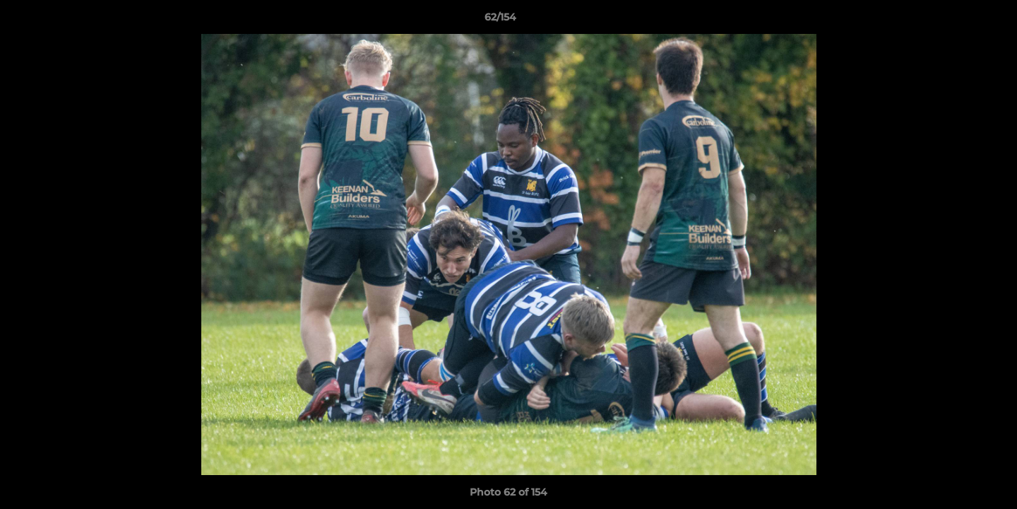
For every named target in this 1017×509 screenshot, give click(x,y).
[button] (957, 20)
